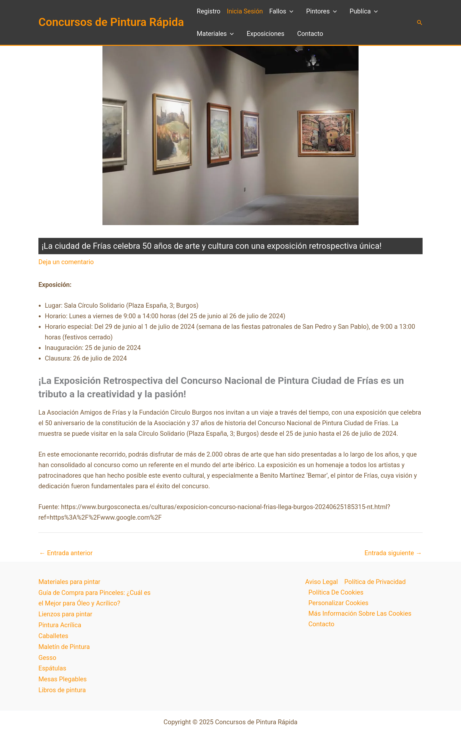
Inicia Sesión (245, 11)
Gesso (47, 656)
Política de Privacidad (375, 582)
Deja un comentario (66, 262)
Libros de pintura (62, 687)
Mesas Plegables (62, 677)
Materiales (215, 33)
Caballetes (53, 634)
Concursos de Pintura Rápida (111, 22)
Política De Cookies (335, 592)
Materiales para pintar (69, 582)
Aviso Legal (321, 582)
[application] (289, 11)
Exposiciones (265, 33)
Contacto (310, 33)
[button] (420, 23)
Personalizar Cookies (338, 603)
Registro (209, 11)
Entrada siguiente (393, 553)
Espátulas (52, 666)
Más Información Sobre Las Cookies (359, 613)
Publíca (364, 11)
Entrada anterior (66, 553)
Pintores (321, 11)
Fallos (281, 11)
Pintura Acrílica (60, 624)
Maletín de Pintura (64, 645)
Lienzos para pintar (65, 613)
